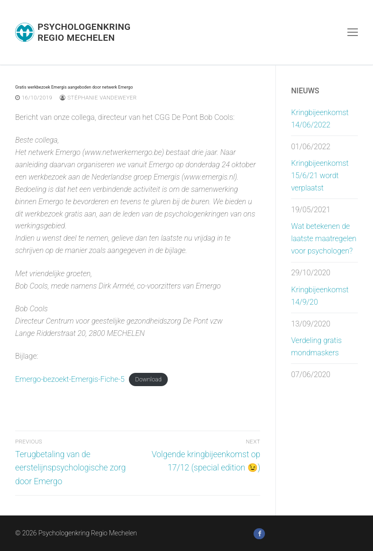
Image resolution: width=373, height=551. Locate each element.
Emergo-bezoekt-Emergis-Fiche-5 (70, 379)
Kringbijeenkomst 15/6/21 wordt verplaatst (319, 175)
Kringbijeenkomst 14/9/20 (319, 296)
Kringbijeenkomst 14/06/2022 (319, 118)
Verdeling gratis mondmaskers (316, 346)
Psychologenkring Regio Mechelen (83, 32)
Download (148, 379)
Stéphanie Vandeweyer (98, 97)
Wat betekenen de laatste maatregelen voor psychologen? (323, 238)
